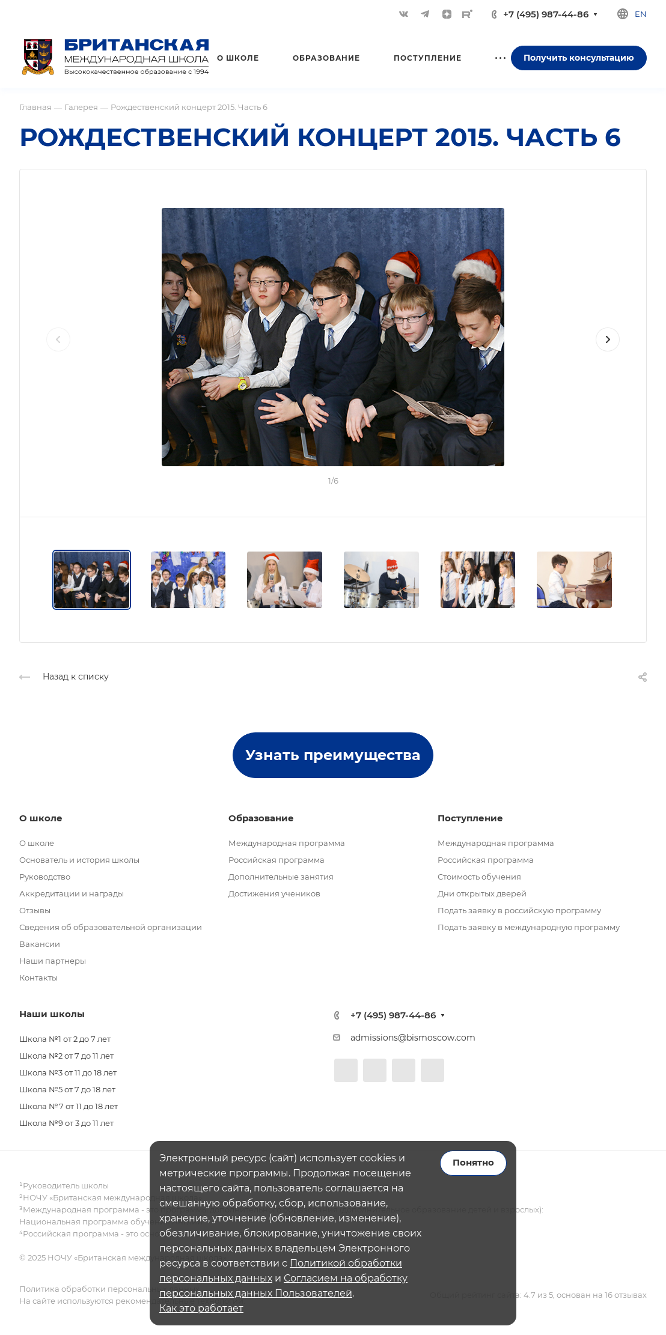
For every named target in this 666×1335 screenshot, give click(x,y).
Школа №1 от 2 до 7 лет (65, 1039)
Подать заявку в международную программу (529, 927)
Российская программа (276, 860)
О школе (36, 843)
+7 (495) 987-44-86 (545, 14)
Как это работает (201, 1308)
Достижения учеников (274, 893)
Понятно (473, 1162)
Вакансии (39, 944)
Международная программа (286, 843)
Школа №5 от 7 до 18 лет (67, 1089)
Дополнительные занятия (281, 876)
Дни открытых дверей (482, 893)
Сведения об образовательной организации (110, 927)
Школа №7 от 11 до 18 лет (68, 1106)
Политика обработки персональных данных (109, 1289)
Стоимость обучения (479, 876)
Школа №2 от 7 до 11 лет (66, 1055)
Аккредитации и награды (71, 893)
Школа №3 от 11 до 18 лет (68, 1072)
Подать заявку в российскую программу (519, 910)
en (641, 14)
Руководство (44, 876)
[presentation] (58, 351)
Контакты (38, 977)
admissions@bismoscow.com (412, 1037)
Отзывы (34, 910)
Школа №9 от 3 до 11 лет (66, 1123)
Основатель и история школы (79, 860)
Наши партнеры (52, 961)
